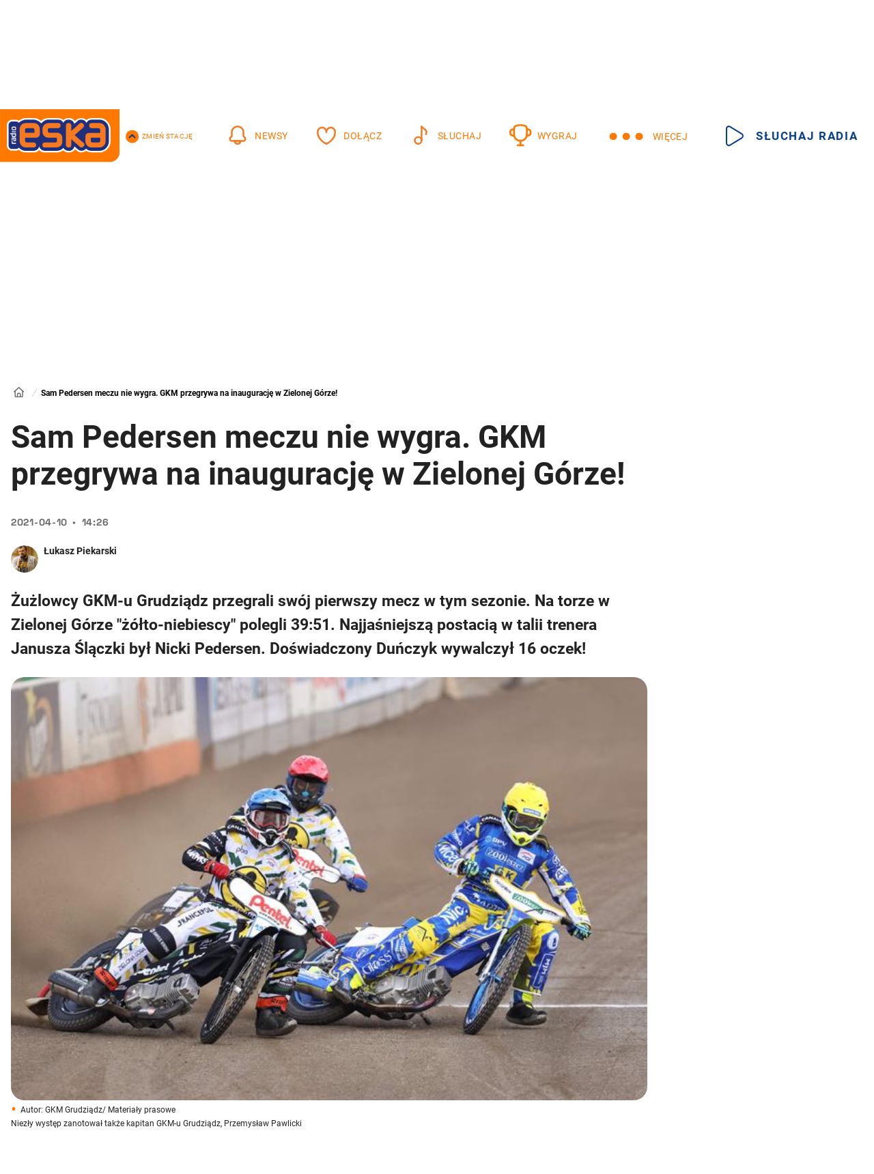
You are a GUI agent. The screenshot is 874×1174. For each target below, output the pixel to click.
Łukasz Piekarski (80, 550)
